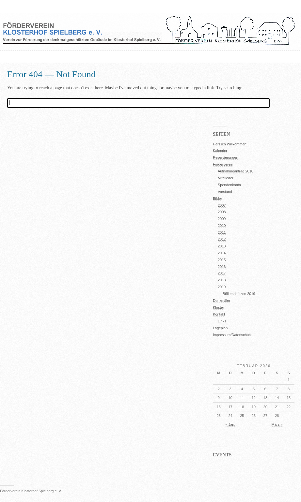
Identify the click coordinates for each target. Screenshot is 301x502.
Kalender (220, 151)
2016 (222, 267)
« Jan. (230, 424)
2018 (222, 280)
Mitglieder (225, 178)
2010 (222, 226)
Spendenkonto (229, 185)
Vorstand (225, 192)
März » (277, 424)
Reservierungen (225, 157)
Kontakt (219, 314)
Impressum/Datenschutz (232, 335)
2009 (222, 219)
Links (222, 321)
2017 (222, 273)
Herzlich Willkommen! (230, 144)
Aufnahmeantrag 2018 (235, 171)
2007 (222, 205)
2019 (222, 287)
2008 (222, 212)
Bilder (217, 198)
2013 (222, 246)
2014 (222, 253)
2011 (222, 232)
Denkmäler (221, 301)
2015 (222, 260)
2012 (222, 239)
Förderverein (223, 164)
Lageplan (220, 328)
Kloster (218, 307)
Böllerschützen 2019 (239, 294)
